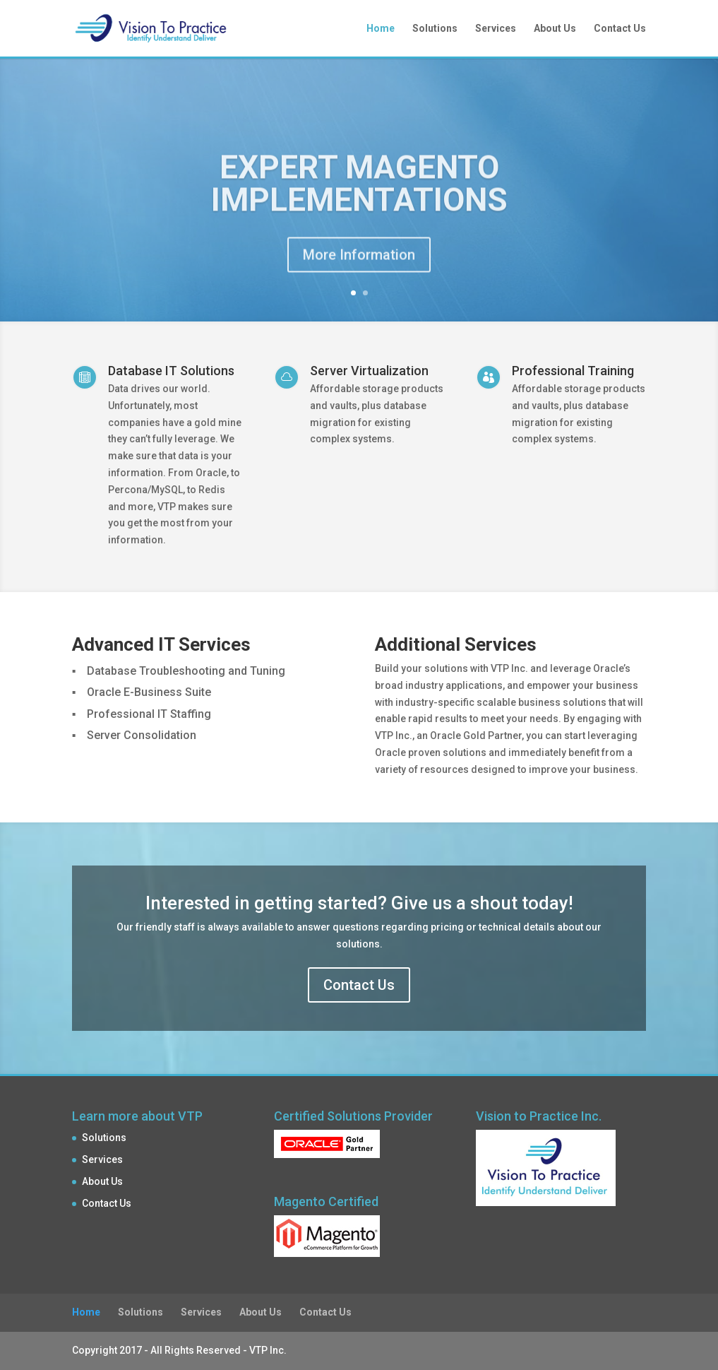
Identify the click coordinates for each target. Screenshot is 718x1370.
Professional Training (573, 370)
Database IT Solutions (171, 370)
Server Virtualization (369, 370)
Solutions (434, 28)
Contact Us (620, 28)
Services (495, 28)
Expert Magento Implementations (359, 193)
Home (380, 28)
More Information (359, 264)
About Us (555, 28)
